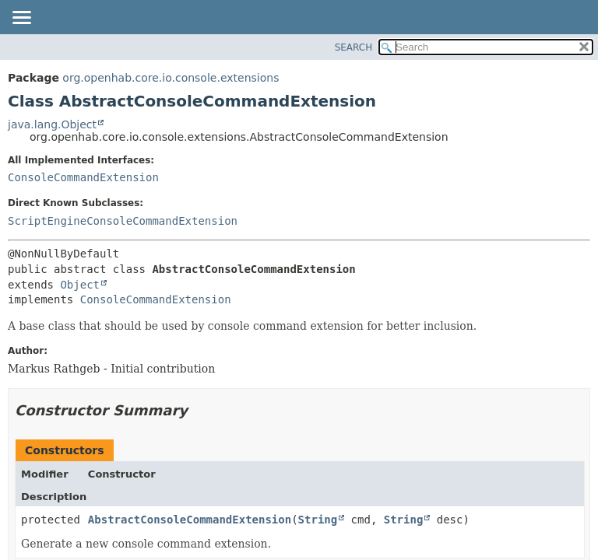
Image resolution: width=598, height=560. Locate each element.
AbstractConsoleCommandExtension (189, 519)
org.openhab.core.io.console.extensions (170, 78)
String (318, 519)
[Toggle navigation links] (21, 19)
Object (80, 284)
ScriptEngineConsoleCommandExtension (122, 221)
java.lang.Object (52, 124)
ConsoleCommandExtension (83, 177)
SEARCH (354, 47)
